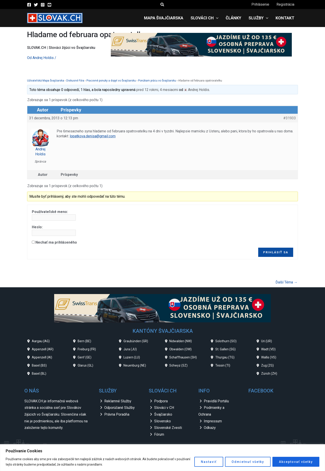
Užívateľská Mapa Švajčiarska (45, 80)
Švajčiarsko (163, 414)
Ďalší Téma (286, 282)
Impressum (213, 421)
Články (233, 18)
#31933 (289, 118)
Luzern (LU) (131, 357)
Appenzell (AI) (42, 357)
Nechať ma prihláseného (56, 242)
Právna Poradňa (116, 414)
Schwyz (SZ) (178, 365)
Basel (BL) (39, 373)
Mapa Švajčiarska (163, 18)
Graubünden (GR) (135, 341)
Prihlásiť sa (275, 252)
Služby (258, 18)
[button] (162, 4)
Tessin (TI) (222, 365)
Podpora (161, 401)
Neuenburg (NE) (134, 365)
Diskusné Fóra (75, 80)
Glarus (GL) (85, 365)
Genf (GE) (84, 357)
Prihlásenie (260, 4)
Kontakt (285, 18)
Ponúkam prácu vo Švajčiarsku (157, 80)
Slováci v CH (164, 407)
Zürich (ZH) (269, 373)
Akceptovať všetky (296, 462)
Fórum (159, 434)
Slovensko (162, 421)
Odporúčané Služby (119, 407)
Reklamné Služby (117, 401)
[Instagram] (43, 5)
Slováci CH (204, 18)
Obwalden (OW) (180, 349)
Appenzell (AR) (42, 349)
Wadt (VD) (268, 349)
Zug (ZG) (267, 365)
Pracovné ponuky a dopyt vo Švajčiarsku (111, 80)
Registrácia (285, 4)
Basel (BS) (39, 365)
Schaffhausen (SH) (183, 357)
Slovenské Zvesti (168, 428)
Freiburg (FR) (87, 349)
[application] (216, 18)
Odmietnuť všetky (248, 462)
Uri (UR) (266, 341)
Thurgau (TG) (224, 357)
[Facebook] (29, 5)
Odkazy (210, 428)
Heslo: (37, 227)
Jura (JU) (130, 349)
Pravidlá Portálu (216, 401)
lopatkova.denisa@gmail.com (93, 136)
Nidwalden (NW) (180, 341)
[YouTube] (49, 5)
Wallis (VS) (268, 357)
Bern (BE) (84, 341)
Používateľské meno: (50, 212)
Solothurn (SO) (226, 341)
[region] (162, 457)
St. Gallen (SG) (225, 349)
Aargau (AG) (41, 341)
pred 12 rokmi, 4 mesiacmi (157, 90)
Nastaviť (209, 462)
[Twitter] (36, 5)
